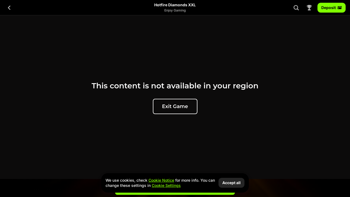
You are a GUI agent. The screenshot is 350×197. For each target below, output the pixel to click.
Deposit (331, 7)
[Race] (309, 8)
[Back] (9, 8)
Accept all (231, 182)
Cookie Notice (161, 180)
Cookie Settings (166, 185)
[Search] (296, 8)
